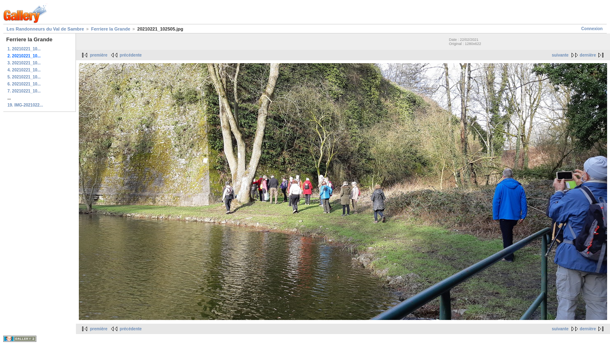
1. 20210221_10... (24, 49)
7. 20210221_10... (24, 91)
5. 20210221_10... (24, 77)
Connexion (592, 28)
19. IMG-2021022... (25, 105)
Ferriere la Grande (110, 28)
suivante (560, 55)
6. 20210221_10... (24, 84)
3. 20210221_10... (24, 63)
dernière (588, 55)
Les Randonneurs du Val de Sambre (45, 28)
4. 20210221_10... (24, 70)
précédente (131, 55)
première (98, 55)
